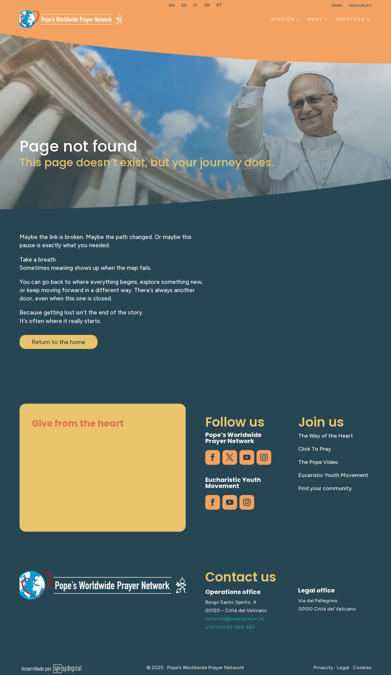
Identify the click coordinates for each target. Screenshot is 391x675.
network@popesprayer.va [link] (234, 619)
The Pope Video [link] (318, 462)
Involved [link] (350, 19)
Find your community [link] (325, 488)
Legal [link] (343, 667)
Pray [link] (315, 19)
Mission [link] (283, 19)
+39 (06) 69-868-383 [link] (229, 627)
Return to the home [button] (58, 342)
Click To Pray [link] (314, 449)
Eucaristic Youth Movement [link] (333, 475)
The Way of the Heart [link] (325, 435)
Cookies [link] (362, 667)
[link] (172, 6)
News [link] (336, 5)
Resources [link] (360, 5)
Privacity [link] (323, 667)
